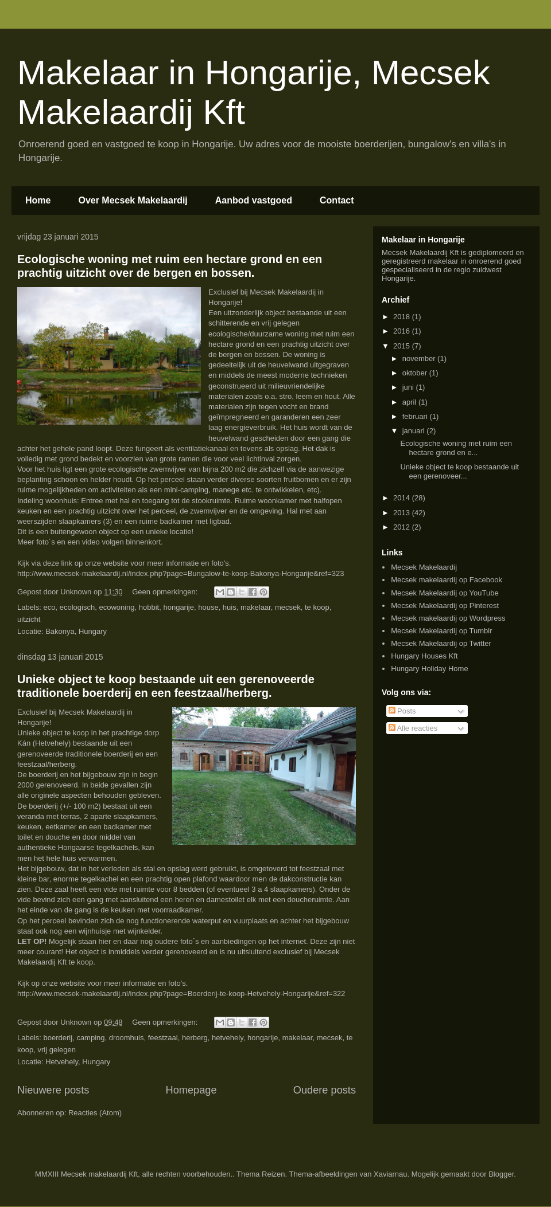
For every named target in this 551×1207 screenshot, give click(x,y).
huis (229, 607)
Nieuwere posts (53, 1090)
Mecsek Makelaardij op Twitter (441, 643)
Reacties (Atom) (95, 1112)
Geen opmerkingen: (166, 591)
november (419, 358)
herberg (195, 1037)
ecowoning (116, 607)
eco (50, 607)
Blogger (501, 1174)
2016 (402, 331)
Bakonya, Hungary (76, 631)
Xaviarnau (391, 1174)
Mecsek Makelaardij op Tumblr (441, 630)
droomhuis (126, 1037)
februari (416, 416)
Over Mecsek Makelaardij (132, 200)
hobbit (149, 607)
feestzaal (163, 1037)
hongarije (178, 607)
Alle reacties (413, 728)
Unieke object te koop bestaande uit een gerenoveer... (459, 471)
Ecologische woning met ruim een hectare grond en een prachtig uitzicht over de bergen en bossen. (169, 266)
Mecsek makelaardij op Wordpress (448, 618)
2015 (402, 346)
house (208, 607)
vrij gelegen (56, 1049)
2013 (402, 512)
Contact (337, 200)
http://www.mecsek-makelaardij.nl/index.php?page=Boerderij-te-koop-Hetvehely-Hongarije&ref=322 (181, 993)
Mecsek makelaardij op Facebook (446, 579)
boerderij (58, 1037)
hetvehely (227, 1037)
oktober (415, 373)
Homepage (191, 1090)
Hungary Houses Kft (424, 656)
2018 (402, 316)
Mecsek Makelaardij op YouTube (444, 593)
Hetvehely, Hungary (77, 1061)
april (410, 402)
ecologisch (77, 607)
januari (414, 430)
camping (90, 1037)
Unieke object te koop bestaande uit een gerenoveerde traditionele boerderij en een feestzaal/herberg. (166, 686)
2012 (402, 527)
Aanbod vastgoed (253, 200)
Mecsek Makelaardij (424, 567)
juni (409, 387)
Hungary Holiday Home (429, 668)
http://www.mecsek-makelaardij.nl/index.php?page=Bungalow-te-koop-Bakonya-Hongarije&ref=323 (180, 573)
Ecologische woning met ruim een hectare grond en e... (455, 448)
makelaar (255, 607)
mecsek (288, 607)
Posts (402, 711)
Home (38, 200)
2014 (402, 497)
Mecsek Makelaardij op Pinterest (445, 605)
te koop (317, 607)
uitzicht (28, 619)
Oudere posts (324, 1090)
